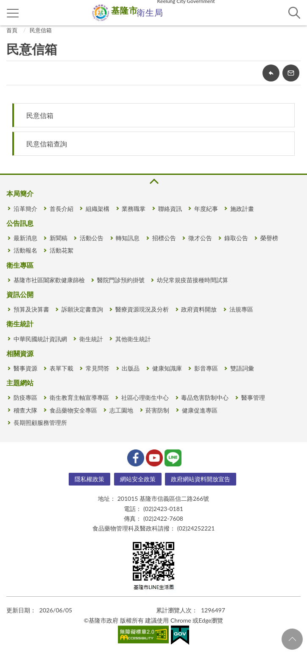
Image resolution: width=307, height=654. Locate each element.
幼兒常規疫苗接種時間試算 (192, 279)
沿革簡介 (25, 208)
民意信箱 (41, 30)
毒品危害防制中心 (205, 397)
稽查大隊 (25, 410)
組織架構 (97, 208)
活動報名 (25, 250)
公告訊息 (19, 223)
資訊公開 (19, 294)
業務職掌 (133, 208)
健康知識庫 (167, 368)
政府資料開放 (199, 309)
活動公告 (91, 237)
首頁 (11, 30)
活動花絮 (61, 250)
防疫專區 (25, 397)
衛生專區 (19, 265)
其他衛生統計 (133, 338)
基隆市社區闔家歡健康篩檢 (49, 279)
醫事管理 (253, 397)
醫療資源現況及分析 (142, 309)
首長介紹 (61, 208)
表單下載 (61, 368)
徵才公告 (200, 237)
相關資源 (19, 353)
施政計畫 (242, 208)
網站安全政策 (138, 479)
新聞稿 (58, 237)
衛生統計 (19, 324)
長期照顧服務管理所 (40, 422)
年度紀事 (206, 208)
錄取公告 (236, 237)
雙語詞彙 (242, 368)
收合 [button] (153, 181)
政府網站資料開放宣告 (200, 479)
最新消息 (25, 237)
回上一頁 (270, 73)
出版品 (131, 368)
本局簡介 (19, 193)
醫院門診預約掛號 (121, 279)
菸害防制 (157, 410)
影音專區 (206, 368)
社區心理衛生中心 (145, 397)
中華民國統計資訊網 (40, 338)
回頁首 (292, 639)
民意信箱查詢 (46, 144)
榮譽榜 (269, 237)
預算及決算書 (31, 309)
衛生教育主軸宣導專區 (79, 397)
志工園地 (121, 410)
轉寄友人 (290, 73)
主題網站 (19, 383)
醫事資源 (25, 368)
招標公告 (164, 237)
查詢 (294, 12)
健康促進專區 (200, 410)
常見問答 (97, 368)
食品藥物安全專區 (73, 410)
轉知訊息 (128, 237)
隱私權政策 (89, 479)
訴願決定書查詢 (82, 309)
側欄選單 (13, 13)
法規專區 (241, 309)
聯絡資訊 (170, 208)
